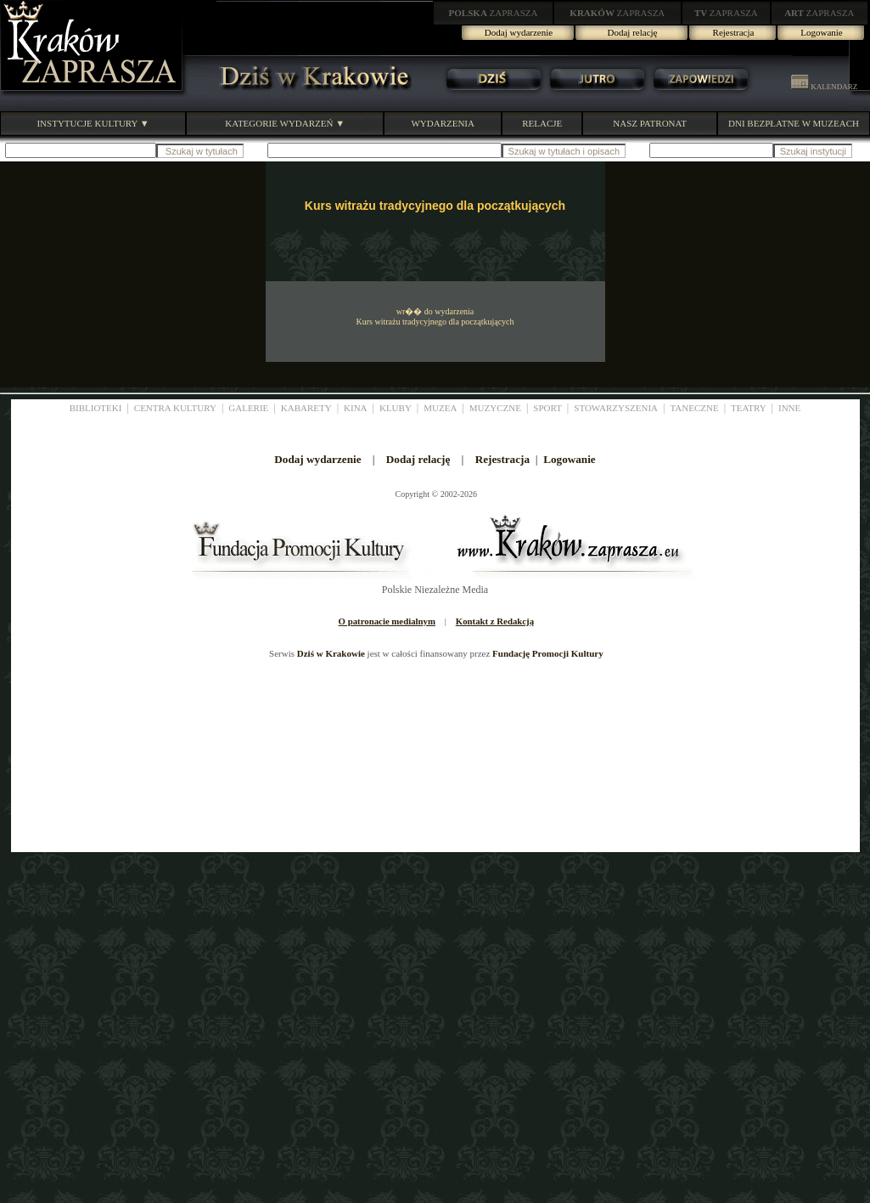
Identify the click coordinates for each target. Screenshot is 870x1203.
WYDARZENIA (442, 123)
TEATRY (748, 408)
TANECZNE (694, 408)
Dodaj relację (633, 32)
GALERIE (248, 408)
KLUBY (395, 408)
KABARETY (306, 408)
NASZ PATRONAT (650, 123)
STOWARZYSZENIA (616, 408)
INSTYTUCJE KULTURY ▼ (92, 123)
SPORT (547, 408)
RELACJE (542, 123)
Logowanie (821, 32)
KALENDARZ (824, 86)
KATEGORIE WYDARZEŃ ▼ (285, 123)
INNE (789, 408)
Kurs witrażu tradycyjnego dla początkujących (435, 205)
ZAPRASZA (493, 13)
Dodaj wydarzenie (519, 32)
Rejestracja (734, 32)
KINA (356, 408)
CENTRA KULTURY (175, 408)
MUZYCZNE (495, 408)
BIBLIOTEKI (96, 408)
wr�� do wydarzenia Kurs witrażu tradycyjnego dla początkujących (435, 316)
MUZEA (440, 408)
